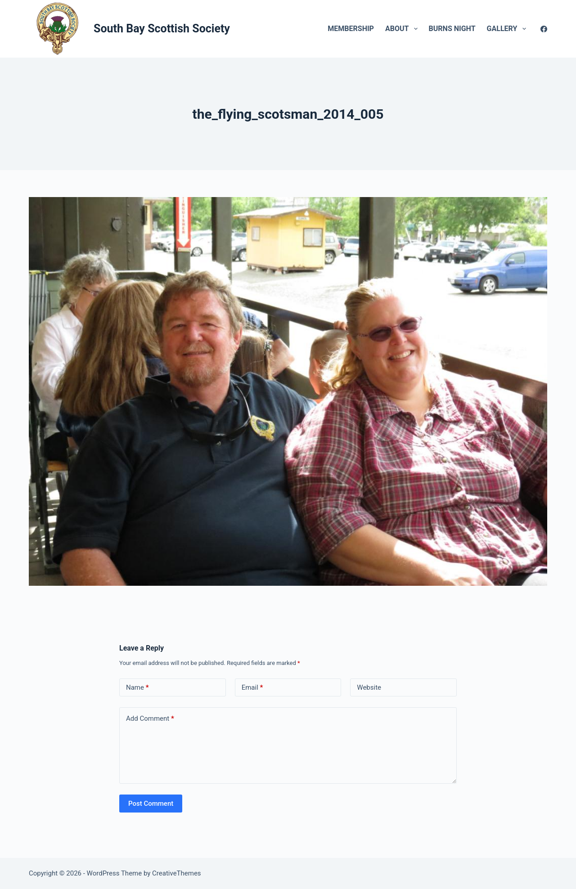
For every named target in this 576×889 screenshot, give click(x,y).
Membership (351, 28)
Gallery (508, 28)
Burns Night (452, 28)
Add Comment (150, 718)
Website (369, 687)
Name (137, 687)
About (403, 28)
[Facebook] (543, 29)
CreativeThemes (176, 873)
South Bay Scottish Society (162, 28)
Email (252, 687)
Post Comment (150, 803)
